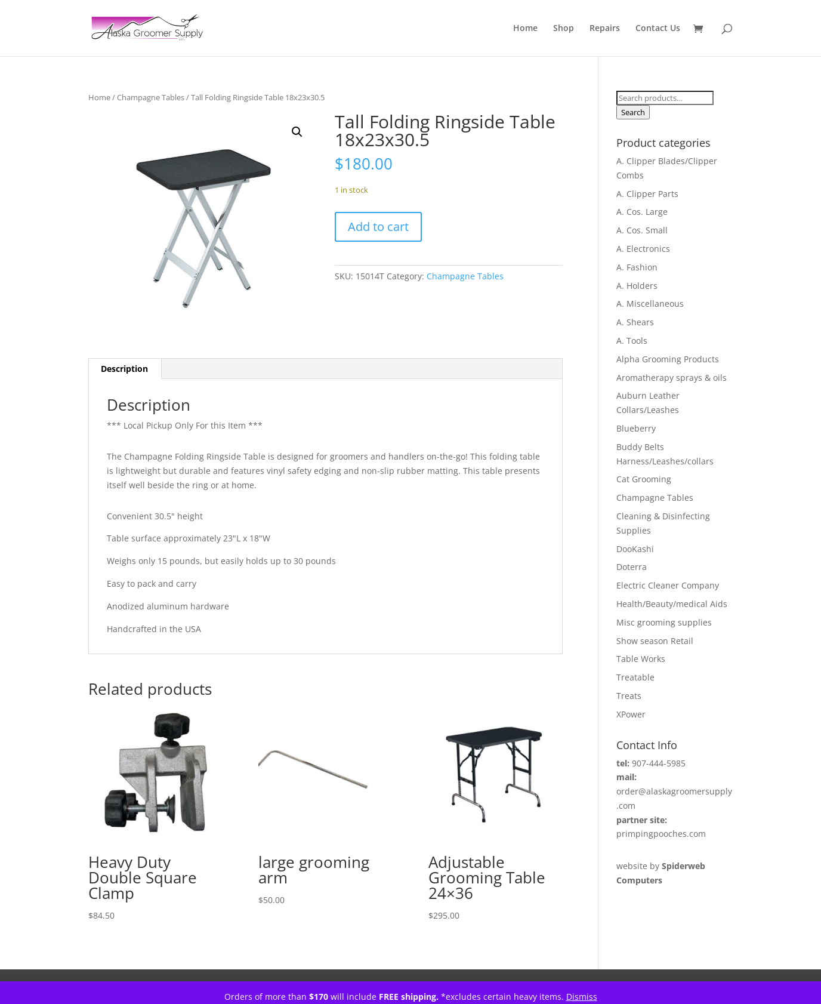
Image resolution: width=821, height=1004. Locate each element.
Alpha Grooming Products (667, 359)
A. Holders (637, 285)
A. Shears (635, 322)
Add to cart (378, 226)
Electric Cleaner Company (667, 585)
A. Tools (631, 340)
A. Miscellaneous (650, 303)
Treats (628, 695)
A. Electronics (643, 248)
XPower (631, 714)
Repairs (604, 28)
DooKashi (635, 549)
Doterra (631, 566)
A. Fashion (637, 267)
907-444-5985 (659, 763)
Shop (563, 28)
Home (525, 28)
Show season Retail (654, 640)
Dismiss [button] (581, 996)
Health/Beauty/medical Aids (671, 603)
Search (633, 112)
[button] (297, 132)
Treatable (635, 677)
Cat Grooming (643, 479)
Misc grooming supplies (664, 622)
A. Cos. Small (642, 230)
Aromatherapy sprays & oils (671, 377)
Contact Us (657, 28)
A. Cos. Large (642, 211)
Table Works (640, 658)
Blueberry (636, 428)
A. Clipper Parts (647, 193)
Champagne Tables (150, 97)
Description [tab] (124, 368)
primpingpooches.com (661, 833)
